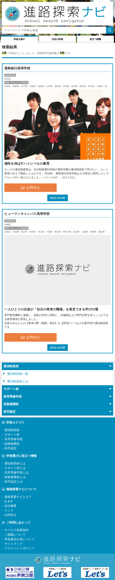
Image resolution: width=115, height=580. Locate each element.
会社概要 (10, 505)
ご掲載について (15, 534)
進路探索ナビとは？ (18, 496)
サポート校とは (15, 468)
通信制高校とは (17, 381)
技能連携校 (12, 443)
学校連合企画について (19, 539)
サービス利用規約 (16, 530)
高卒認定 (10, 448)
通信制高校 (12, 430)
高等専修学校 (13, 439)
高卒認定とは (13, 481)
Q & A (8, 501)
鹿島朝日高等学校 (17, 68)
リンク (8, 510)
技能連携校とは (15, 477)
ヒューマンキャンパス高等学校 (27, 214)
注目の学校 (57, 39)
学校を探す (19, 39)
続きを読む (69, 177)
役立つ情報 (95, 39)
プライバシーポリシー (19, 548)
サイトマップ (13, 543)
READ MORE (57, 198)
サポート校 (12, 434)
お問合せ (30, 187)
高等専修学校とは (16, 472)
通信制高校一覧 (17, 373)
